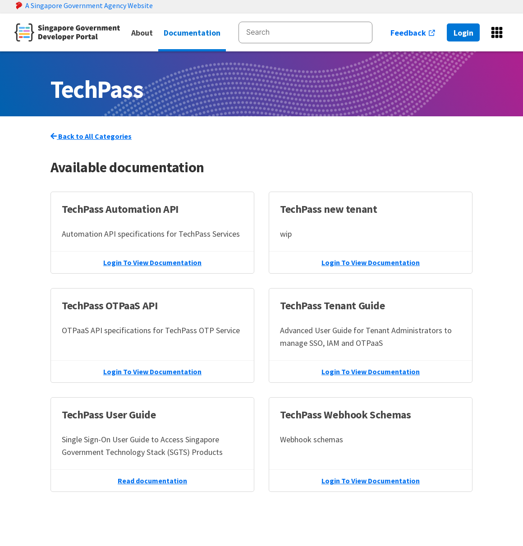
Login (463, 33)
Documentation (192, 33)
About (142, 33)
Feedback (413, 33)
